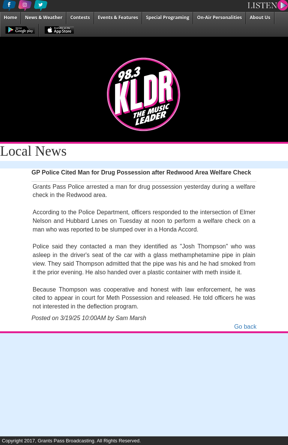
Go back (245, 326)
